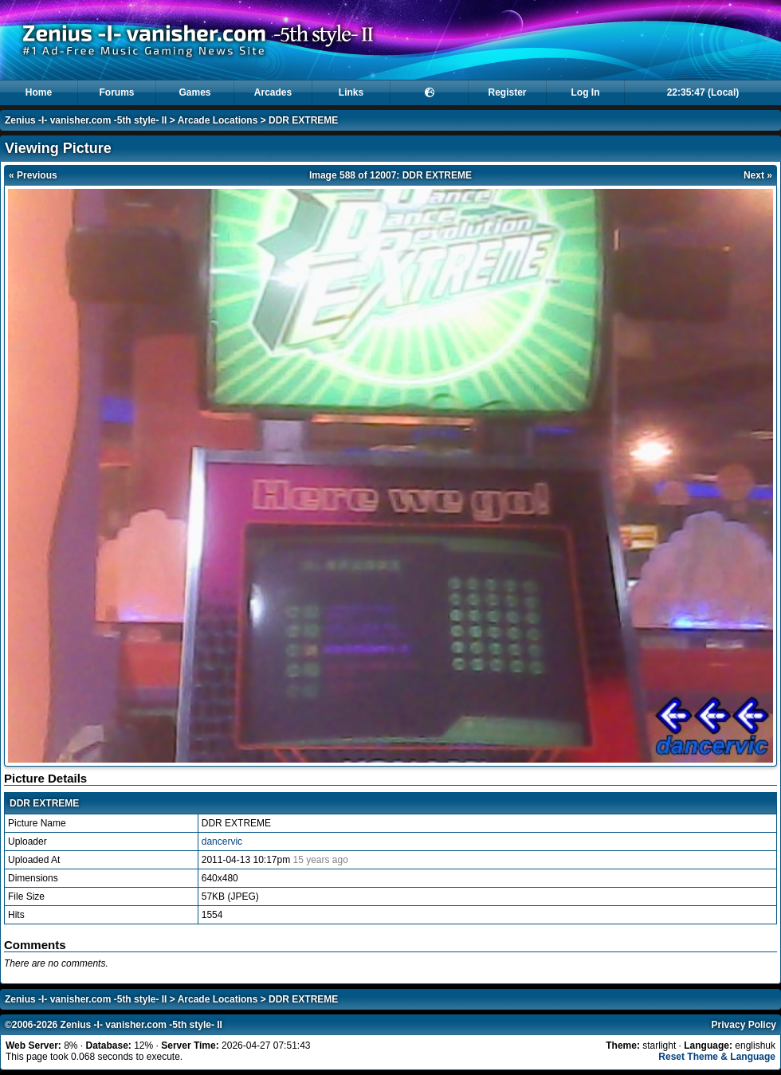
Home (39, 92)
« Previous (33, 175)
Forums (116, 92)
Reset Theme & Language (716, 1056)
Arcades (273, 92)
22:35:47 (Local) (703, 92)
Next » (758, 175)
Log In (585, 92)
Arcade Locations (218, 120)
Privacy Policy (744, 1024)
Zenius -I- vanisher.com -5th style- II (86, 120)
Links (351, 92)
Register (507, 92)
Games (194, 92)
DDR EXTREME (303, 120)
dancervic (222, 841)
